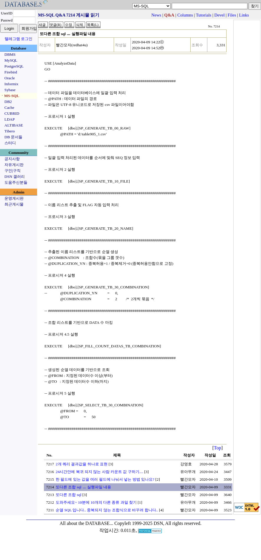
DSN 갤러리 (14, 176)
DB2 (8, 101)
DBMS (10, 54)
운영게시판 (14, 198)
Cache (9, 107)
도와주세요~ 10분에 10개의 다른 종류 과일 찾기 (96, 502)
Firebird (10, 72)
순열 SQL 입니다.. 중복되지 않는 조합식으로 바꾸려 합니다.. (107, 510)
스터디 (10, 143)
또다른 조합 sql (68, 494)
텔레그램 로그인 (18, 39)
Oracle (9, 78)
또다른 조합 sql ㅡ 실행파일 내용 (83, 487)
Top (217, 447)
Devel (219, 15)
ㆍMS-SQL (9, 95)
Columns (185, 15)
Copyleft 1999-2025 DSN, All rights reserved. (157, 523)
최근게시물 (14, 204)
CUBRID (11, 113)
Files (232, 15)
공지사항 (12, 159)
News (156, 15)
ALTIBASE (13, 125)
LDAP (9, 119)
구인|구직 (12, 170)
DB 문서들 (13, 137)
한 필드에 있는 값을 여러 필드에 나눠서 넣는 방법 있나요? (105, 479)
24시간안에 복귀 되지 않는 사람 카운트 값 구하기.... (99, 471)
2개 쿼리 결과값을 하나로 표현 (82, 464)
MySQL (10, 60)
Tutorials (203, 15)
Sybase (10, 90)
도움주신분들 (15, 182)
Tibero (9, 131)
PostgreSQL (14, 66)
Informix (11, 84)
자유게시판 (14, 164)
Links (244, 15)
